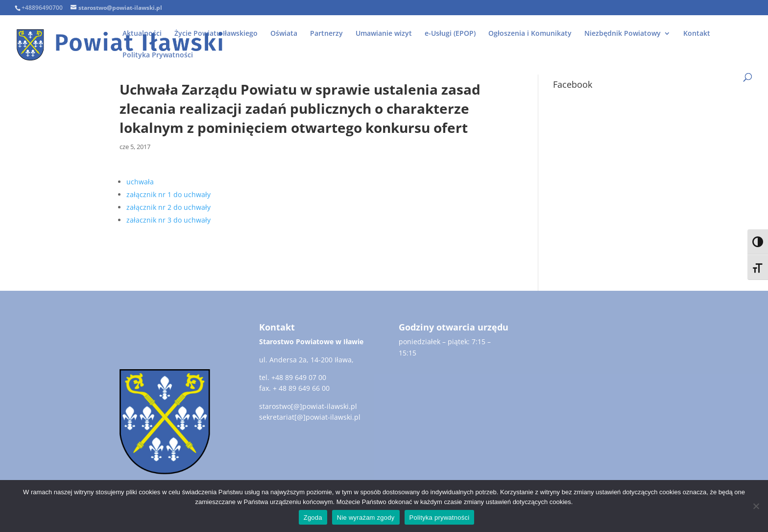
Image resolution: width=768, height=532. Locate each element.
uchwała (140, 181)
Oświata (283, 34)
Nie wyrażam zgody (366, 517)
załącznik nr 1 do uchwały (168, 194)
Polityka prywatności (439, 517)
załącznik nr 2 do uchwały (168, 207)
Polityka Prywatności (157, 55)
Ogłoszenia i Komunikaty (530, 34)
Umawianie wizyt (384, 34)
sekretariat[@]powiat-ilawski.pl (309, 417)
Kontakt (696, 34)
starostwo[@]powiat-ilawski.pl (308, 406)
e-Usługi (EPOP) (450, 34)
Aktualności (142, 34)
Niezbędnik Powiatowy (622, 34)
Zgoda (313, 517)
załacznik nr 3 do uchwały (168, 220)
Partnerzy (326, 34)
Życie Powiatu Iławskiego (216, 34)
